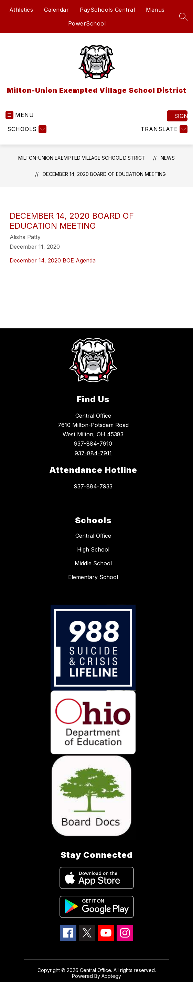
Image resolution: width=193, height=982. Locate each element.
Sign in (180, 115)
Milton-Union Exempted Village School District (81, 158)
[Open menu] (20, 115)
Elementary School (93, 577)
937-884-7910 (93, 443)
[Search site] (183, 16)
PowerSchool (87, 23)
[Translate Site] (163, 129)
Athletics (21, 9)
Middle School (93, 563)
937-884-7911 (93, 453)
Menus (155, 9)
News (168, 158)
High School (93, 549)
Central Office (93, 535)
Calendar (56, 9)
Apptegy (111, 976)
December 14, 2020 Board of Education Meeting (104, 174)
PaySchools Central (107, 9)
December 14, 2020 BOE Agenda (53, 260)
